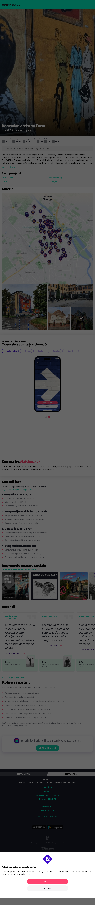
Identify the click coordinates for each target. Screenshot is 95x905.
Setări (47, 888)
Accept (47, 882)
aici (30, 874)
